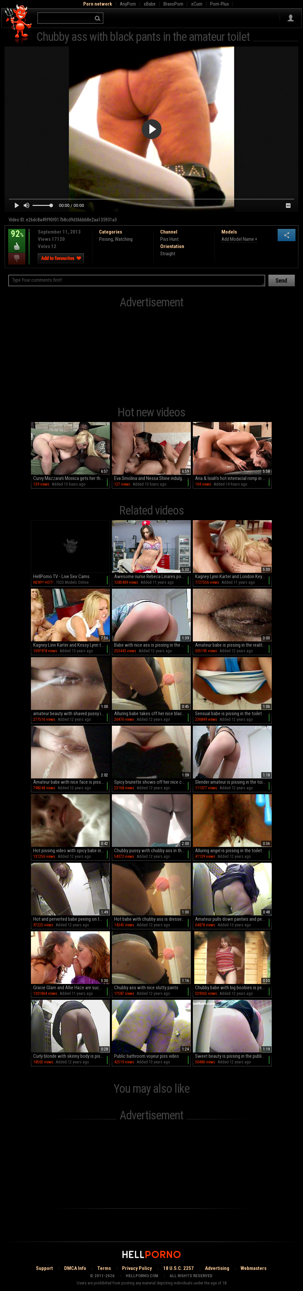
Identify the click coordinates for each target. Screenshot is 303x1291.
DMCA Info (75, 1268)
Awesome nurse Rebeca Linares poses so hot (152, 576)
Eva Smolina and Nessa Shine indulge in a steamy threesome (152, 478)
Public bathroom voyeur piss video (146, 1056)
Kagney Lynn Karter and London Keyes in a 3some (233, 576)
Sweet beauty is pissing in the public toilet (233, 1056)
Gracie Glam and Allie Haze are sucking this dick (71, 988)
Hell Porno (19, 24)
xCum (196, 4)
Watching (124, 239)
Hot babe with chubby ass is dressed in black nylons (152, 919)
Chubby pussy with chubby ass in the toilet (152, 851)
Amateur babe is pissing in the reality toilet (233, 645)
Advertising (217, 1268)
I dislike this (16, 259)
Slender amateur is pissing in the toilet (231, 782)
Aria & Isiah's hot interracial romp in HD (231, 478)
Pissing (106, 239)
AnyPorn (128, 4)
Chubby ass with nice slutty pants (146, 988)
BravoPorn (173, 4)
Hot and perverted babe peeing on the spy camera (71, 919)
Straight (167, 254)
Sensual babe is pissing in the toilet (228, 713)
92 (16, 238)
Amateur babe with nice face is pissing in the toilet (71, 782)
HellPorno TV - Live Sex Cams (61, 576)
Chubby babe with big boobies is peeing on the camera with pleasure (233, 988)
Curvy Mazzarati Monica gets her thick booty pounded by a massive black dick (71, 478)
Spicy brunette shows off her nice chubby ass (152, 782)
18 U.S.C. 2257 (178, 1268)
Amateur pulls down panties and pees (230, 919)
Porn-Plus (219, 4)
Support (44, 1268)
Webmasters (253, 1268)
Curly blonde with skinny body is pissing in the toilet (71, 1056)
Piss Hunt (169, 239)
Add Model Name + (239, 239)
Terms (104, 1268)
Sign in (291, 18)
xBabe (150, 4)
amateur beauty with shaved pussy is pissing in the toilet (71, 713)
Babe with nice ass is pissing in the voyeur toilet (152, 645)
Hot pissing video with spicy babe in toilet (71, 851)
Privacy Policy (137, 1268)
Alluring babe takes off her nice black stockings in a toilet (152, 713)
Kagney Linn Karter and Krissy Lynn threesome (71, 645)
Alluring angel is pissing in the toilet (228, 851)
